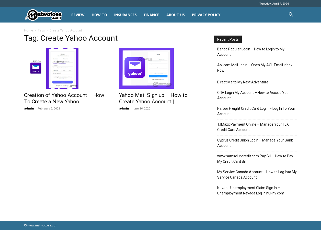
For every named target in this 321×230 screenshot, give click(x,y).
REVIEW (78, 14)
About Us (175, 14)
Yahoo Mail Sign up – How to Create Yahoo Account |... (153, 98)
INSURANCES (125, 14)
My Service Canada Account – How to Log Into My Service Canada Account (257, 174)
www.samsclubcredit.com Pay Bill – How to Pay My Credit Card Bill (255, 158)
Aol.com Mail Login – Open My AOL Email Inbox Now (254, 67)
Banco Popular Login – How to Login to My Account (250, 52)
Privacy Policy (206, 14)
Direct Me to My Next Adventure (242, 82)
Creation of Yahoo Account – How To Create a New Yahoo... (64, 98)
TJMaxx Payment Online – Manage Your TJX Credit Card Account (253, 127)
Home (28, 30)
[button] (291, 15)
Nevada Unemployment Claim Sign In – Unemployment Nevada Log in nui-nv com (250, 190)
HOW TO (99, 14)
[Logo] (46, 15)
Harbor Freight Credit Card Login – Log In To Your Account (256, 111)
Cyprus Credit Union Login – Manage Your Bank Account (255, 143)
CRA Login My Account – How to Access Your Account (253, 95)
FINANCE (151, 14)
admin (29, 108)
